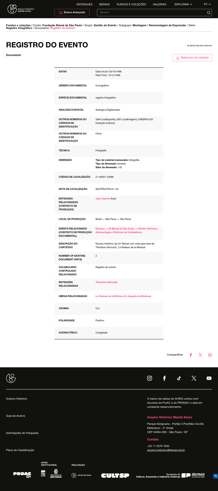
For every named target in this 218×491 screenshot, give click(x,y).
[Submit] (209, 12)
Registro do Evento (62, 28)
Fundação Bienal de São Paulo (62, 25)
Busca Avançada (72, 12)
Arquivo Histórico (16, 399)
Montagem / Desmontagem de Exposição (159, 25)
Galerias (159, 4)
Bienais (104, 4)
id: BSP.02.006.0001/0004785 (199, 46)
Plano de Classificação (20, 450)
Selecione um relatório (192, 58)
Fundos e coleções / (19, 25)
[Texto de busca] (152, 12)
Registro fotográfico (19, 28)
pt (205, 4)
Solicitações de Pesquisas (22, 433)
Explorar (182, 4)
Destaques (84, 4)
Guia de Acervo (15, 416)
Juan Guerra (102, 199)
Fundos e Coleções (131, 4)
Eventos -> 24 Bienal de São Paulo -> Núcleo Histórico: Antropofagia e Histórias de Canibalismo (127, 231)
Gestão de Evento (105, 25)
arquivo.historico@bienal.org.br (166, 450)
